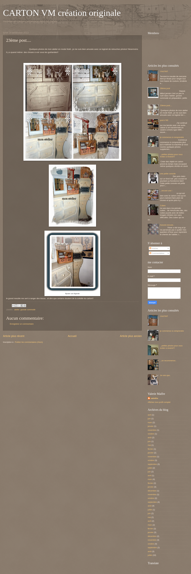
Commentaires (156, 253)
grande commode (27, 309)
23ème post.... (166, 105)
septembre (152, 464)
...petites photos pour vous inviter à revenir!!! (171, 155)
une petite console (168, 173)
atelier (16, 309)
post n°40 (164, 120)
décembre (152, 491)
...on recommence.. (168, 360)
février (150, 449)
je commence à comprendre (172, 137)
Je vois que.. (165, 375)
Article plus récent (13, 336)
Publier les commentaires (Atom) (29, 342)
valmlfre (154, 398)
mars (150, 422)
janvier (150, 426)
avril (149, 415)
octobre (151, 434)
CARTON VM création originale (62, 13)
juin (149, 418)
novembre (152, 430)
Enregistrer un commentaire (22, 324)
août (149, 437)
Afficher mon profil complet (159, 402)
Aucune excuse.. (167, 225)
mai (149, 445)
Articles (153, 248)
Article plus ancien (131, 336)
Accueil (72, 336)
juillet (150, 468)
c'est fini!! (164, 71)
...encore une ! (166, 190)
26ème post (165, 88)
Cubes (162, 205)
